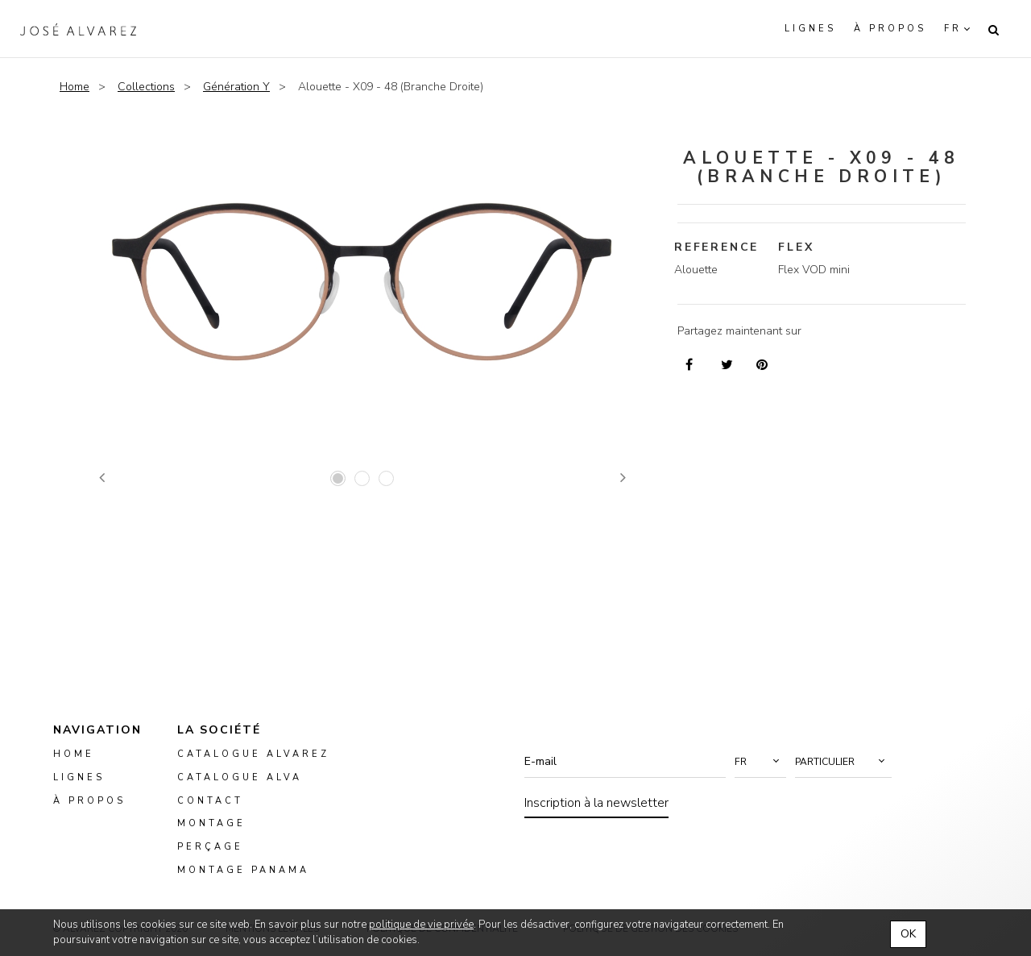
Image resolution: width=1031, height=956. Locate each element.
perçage (210, 847)
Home (74, 86)
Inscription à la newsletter (596, 803)
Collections (146, 86)
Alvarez (78, 29)
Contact (210, 800)
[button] (760, 762)
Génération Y (236, 86)
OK (908, 933)
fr (953, 29)
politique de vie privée (421, 924)
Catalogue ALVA (239, 777)
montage (211, 823)
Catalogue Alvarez (253, 754)
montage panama (243, 870)
